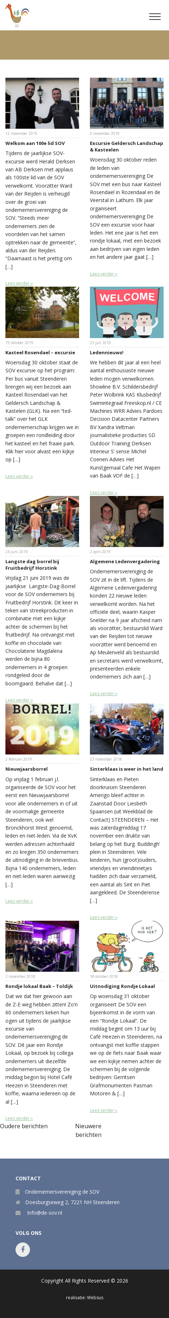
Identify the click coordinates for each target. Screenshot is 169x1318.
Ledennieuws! (107, 352)
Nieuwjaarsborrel (26, 769)
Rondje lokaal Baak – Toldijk (39, 986)
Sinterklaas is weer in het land (126, 769)
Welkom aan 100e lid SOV (35, 143)
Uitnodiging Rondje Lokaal (122, 986)
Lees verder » (19, 283)
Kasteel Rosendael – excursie (40, 352)
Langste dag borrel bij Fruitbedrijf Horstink (32, 564)
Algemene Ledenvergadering (125, 561)
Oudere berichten (24, 1126)
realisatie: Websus (84, 1298)
